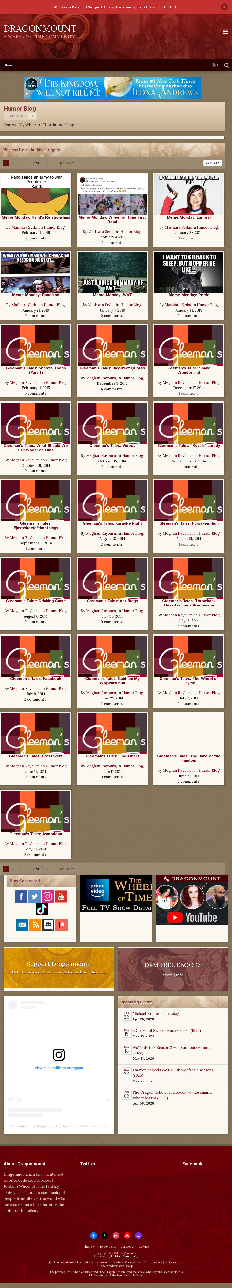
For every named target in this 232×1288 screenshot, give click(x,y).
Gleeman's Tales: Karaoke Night (112, 523)
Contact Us (127, 1246)
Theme (88, 1246)
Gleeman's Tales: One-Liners (112, 756)
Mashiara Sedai (24, 227)
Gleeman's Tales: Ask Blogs (112, 601)
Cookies (144, 1246)
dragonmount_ (48, 1126)
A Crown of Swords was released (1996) (167, 1030)
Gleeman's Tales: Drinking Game (36, 601)
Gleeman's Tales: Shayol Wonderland (188, 370)
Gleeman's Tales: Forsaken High (189, 523)
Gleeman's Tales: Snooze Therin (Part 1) (36, 370)
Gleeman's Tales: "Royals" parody (189, 446)
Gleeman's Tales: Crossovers (35, 756)
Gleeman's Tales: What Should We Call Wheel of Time (36, 448)
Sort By (212, 162)
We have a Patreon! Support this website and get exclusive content (112, 7)
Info (179, 975)
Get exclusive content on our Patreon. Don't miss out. (59, 972)
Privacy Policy (107, 1246)
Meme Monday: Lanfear (189, 217)
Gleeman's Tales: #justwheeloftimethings (35, 526)
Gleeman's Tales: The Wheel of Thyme (189, 681)
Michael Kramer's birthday (156, 1013)
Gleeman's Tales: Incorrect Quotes (112, 368)
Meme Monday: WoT (112, 295)
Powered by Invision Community (116, 1256)
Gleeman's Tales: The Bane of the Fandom (189, 758)
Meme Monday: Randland (35, 295)
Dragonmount (21, 1126)
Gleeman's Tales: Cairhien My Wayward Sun (112, 681)
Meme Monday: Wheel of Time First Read (112, 220)
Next (37, 163)
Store (168, 975)
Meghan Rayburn (25, 382)
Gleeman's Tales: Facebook (35, 679)
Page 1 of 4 (66, 163)
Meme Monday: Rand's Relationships (36, 217)
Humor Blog (54, 227)
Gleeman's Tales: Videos (112, 446)
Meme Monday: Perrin (189, 295)
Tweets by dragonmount (101, 1172)
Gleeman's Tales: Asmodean (35, 834)
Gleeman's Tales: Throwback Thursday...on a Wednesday (189, 603)
